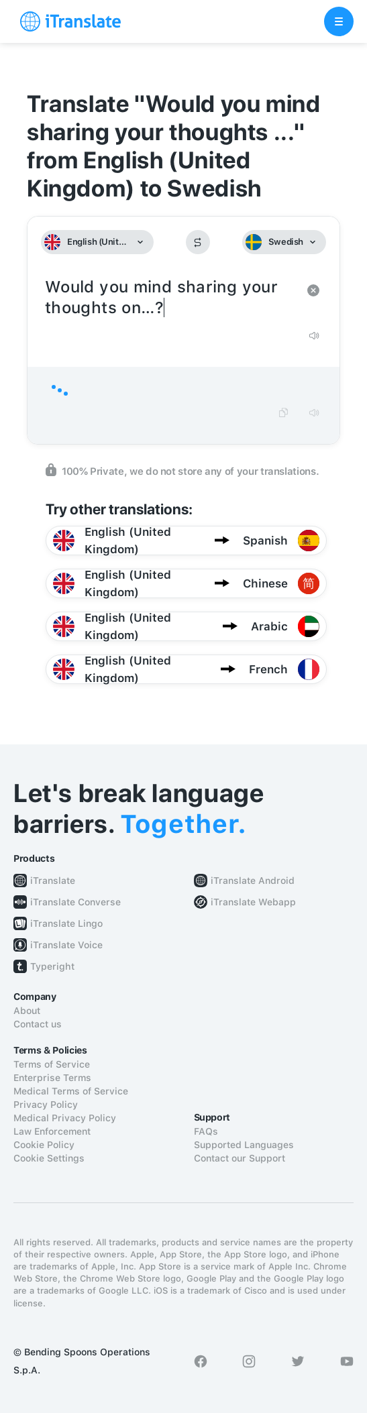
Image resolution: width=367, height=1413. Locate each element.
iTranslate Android (253, 880)
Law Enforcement (52, 1131)
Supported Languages (244, 1144)
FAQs (206, 1131)
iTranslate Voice (66, 945)
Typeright (52, 966)
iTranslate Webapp (253, 902)
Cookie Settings (49, 1158)
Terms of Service (51, 1064)
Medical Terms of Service (70, 1091)
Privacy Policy (45, 1104)
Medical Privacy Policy (64, 1118)
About (26, 1010)
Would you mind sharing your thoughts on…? (170, 298)
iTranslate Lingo (66, 923)
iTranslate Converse (75, 902)
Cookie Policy (43, 1144)
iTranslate (52, 880)
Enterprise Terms (52, 1077)
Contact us (37, 1024)
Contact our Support (239, 1158)
